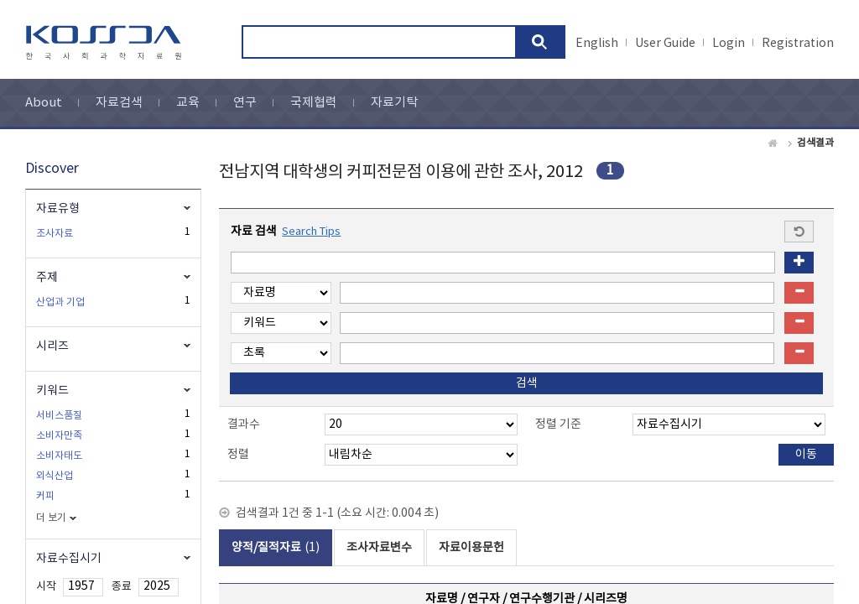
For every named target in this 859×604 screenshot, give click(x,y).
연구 (245, 103)
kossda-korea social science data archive (106, 42)
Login (728, 43)
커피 (45, 496)
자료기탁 (394, 103)
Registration (798, 43)
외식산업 (54, 476)
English (596, 43)
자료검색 (119, 103)
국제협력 (313, 103)
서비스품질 (59, 415)
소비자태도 (59, 455)
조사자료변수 (379, 548)
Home (773, 143)
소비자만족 (59, 435)
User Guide (665, 43)
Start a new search (799, 231)
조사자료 (54, 233)
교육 (188, 103)
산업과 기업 (60, 302)
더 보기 (51, 518)
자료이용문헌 (471, 548)
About (43, 103)
